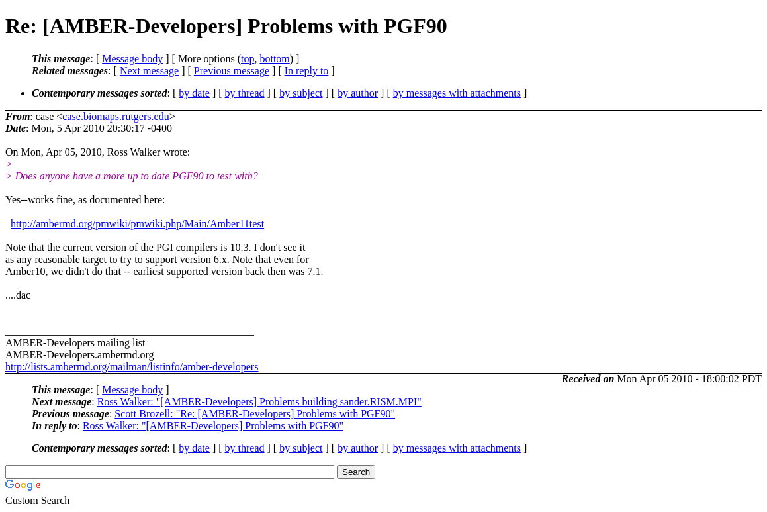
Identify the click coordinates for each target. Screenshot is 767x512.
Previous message (231, 70)
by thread (245, 93)
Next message (149, 70)
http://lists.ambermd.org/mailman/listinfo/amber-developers (131, 366)
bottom (274, 58)
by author (358, 93)
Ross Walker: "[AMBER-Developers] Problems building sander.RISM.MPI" (259, 401)
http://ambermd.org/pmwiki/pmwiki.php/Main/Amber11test (137, 223)
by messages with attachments (457, 93)
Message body (132, 58)
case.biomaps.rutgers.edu (115, 116)
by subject (300, 93)
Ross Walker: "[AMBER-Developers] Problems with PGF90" (213, 425)
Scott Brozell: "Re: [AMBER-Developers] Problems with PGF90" (254, 413)
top (247, 58)
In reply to (307, 70)
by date (194, 93)
